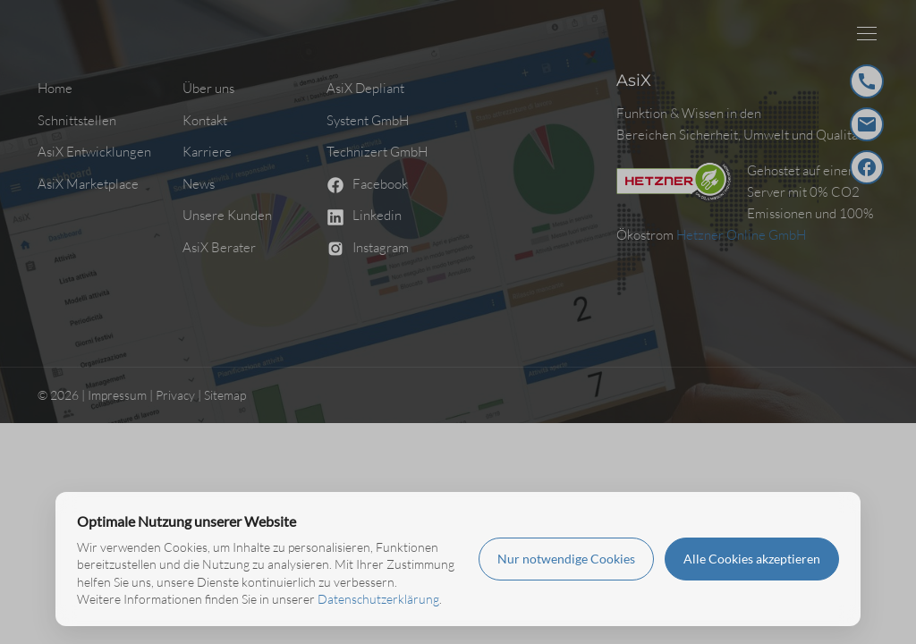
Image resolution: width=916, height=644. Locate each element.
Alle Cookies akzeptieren (751, 558)
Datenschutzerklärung (378, 598)
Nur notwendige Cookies (566, 558)
